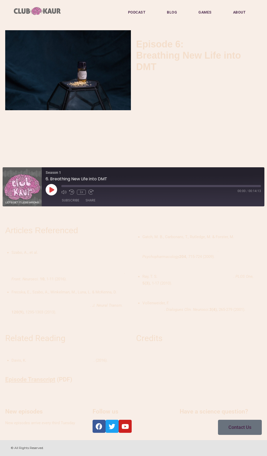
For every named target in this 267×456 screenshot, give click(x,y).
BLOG (172, 12)
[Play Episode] (51, 189)
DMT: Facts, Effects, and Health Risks (60, 360)
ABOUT (239, 12)
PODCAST (137, 12)
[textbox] (69, 360)
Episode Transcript (30, 379)
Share (90, 200)
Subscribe (70, 200)
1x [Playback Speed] (81, 192)
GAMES (205, 12)
